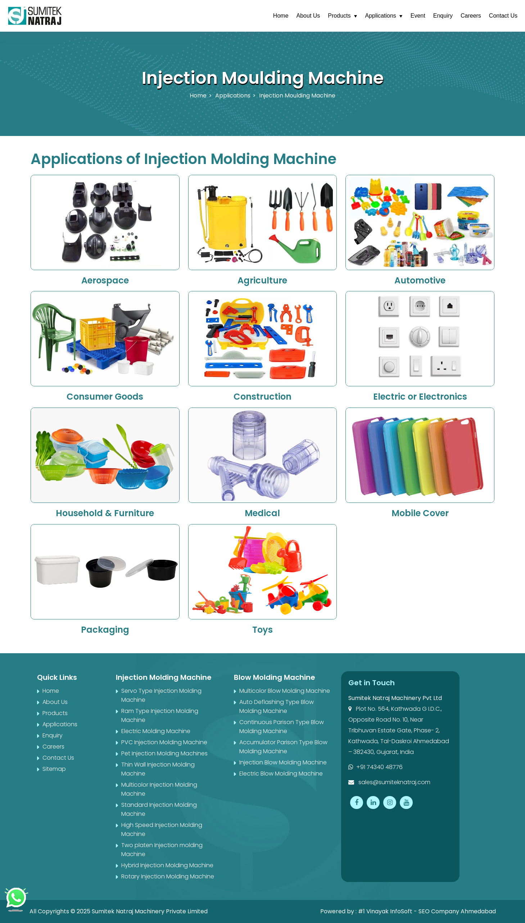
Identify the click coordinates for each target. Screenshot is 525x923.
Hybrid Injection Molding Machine (167, 865)
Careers (471, 16)
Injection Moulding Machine (297, 95)
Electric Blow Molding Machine (281, 773)
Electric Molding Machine (155, 731)
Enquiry (443, 16)
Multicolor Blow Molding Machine (284, 691)
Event (418, 16)
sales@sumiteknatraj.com (389, 782)
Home (281, 16)
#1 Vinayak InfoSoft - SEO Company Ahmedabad (427, 911)
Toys (262, 630)
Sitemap (54, 769)
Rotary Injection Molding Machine (167, 876)
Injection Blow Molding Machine (283, 762)
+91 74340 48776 (375, 767)
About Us (308, 16)
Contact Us (503, 16)
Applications (380, 16)
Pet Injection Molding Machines (164, 753)
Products (339, 16)
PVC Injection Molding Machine (164, 742)
